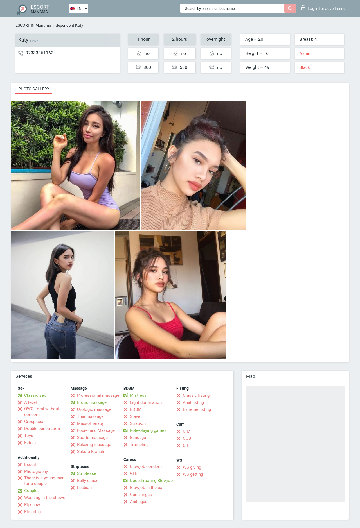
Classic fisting (196, 395)
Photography (36, 471)
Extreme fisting (197, 409)
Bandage (138, 437)
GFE (134, 473)
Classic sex (35, 395)
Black (305, 67)
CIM (186, 431)
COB (187, 438)
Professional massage (98, 395)
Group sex (33, 421)
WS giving (192, 467)
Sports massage (92, 437)
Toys (28, 435)
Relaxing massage (94, 444)
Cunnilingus (141, 494)
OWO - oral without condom (41, 411)
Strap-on (138, 423)
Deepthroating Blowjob (151, 480)
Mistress (138, 395)
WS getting (193, 474)
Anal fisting (193, 402)
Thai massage (90, 416)
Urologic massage (94, 409)
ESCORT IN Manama (33, 25)
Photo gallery (33, 89)
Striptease (86, 473)
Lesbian (84, 487)
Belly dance (87, 480)
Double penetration (42, 428)
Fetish (30, 442)
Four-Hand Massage (96, 430)
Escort (30, 464)
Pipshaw (32, 504)
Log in (323, 7)
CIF (186, 445)
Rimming (32, 511)
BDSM (135, 409)
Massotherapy (90, 423)
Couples (32, 490)
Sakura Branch (90, 451)
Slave (135, 416)
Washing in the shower (45, 497)
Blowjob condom (146, 466)
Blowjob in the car (147, 487)
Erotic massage (92, 402)
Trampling (139, 444)
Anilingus (138, 501)
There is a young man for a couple (44, 480)
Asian (305, 53)
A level (30, 402)
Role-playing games (148, 430)
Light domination (146, 402)
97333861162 (39, 52)
